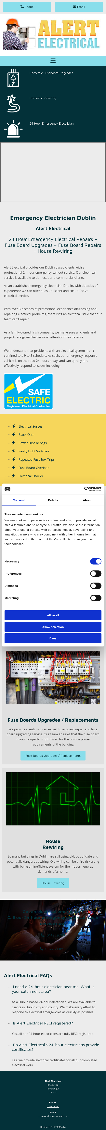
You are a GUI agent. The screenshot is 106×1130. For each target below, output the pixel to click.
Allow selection (53, 626)
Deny (53, 638)
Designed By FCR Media (53, 1126)
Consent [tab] (19, 500)
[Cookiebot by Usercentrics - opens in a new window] (84, 489)
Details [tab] (53, 500)
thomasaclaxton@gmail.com (53, 1116)
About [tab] (87, 500)
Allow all (53, 615)
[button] (27, 7)
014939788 (53, 1106)
